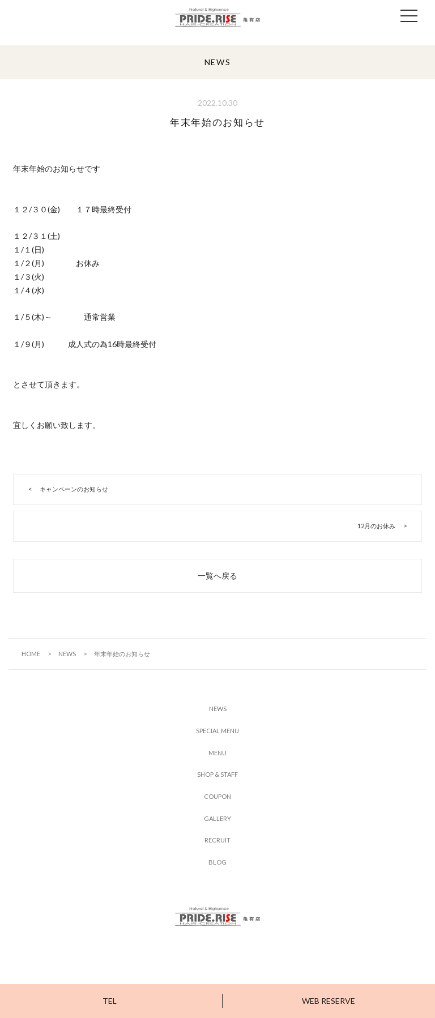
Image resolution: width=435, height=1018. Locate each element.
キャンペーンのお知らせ (74, 489)
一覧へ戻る (217, 575)
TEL (110, 1001)
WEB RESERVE (328, 1001)
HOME (31, 653)
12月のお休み (376, 525)
